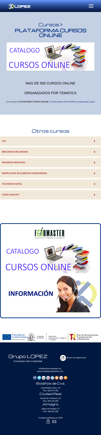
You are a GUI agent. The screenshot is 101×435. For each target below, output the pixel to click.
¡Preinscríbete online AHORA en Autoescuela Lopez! (72, 102)
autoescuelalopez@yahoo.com (50, 371)
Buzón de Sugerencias (73, 358)
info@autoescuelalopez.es (50, 369)
